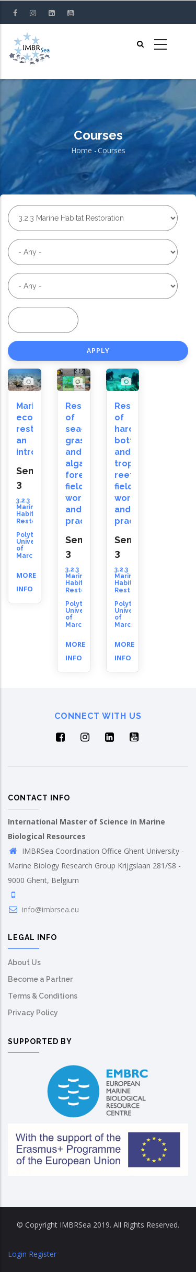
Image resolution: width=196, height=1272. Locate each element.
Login (17, 1254)
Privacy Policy (33, 1013)
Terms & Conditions (42, 996)
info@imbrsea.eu (43, 909)
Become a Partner (40, 979)
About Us (24, 962)
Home (81, 150)
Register (42, 1254)
